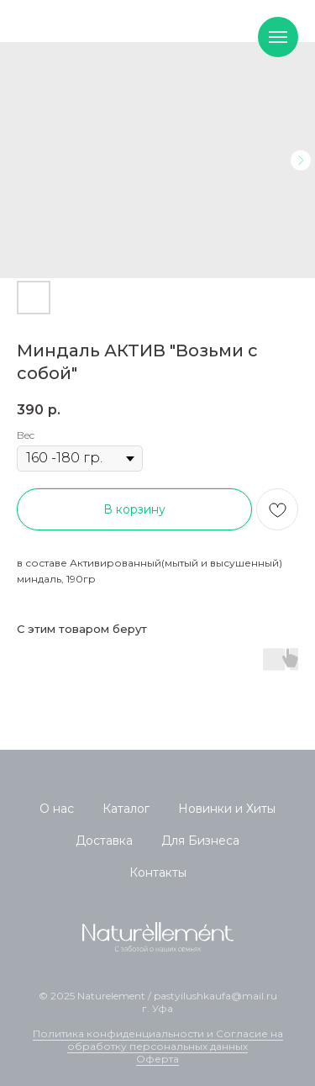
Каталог (126, 808)
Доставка (104, 840)
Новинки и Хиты (227, 808)
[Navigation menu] (278, 37)
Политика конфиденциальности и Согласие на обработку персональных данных (158, 1039)
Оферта (157, 1058)
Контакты (157, 872)
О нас (56, 808)
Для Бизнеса (200, 840)
